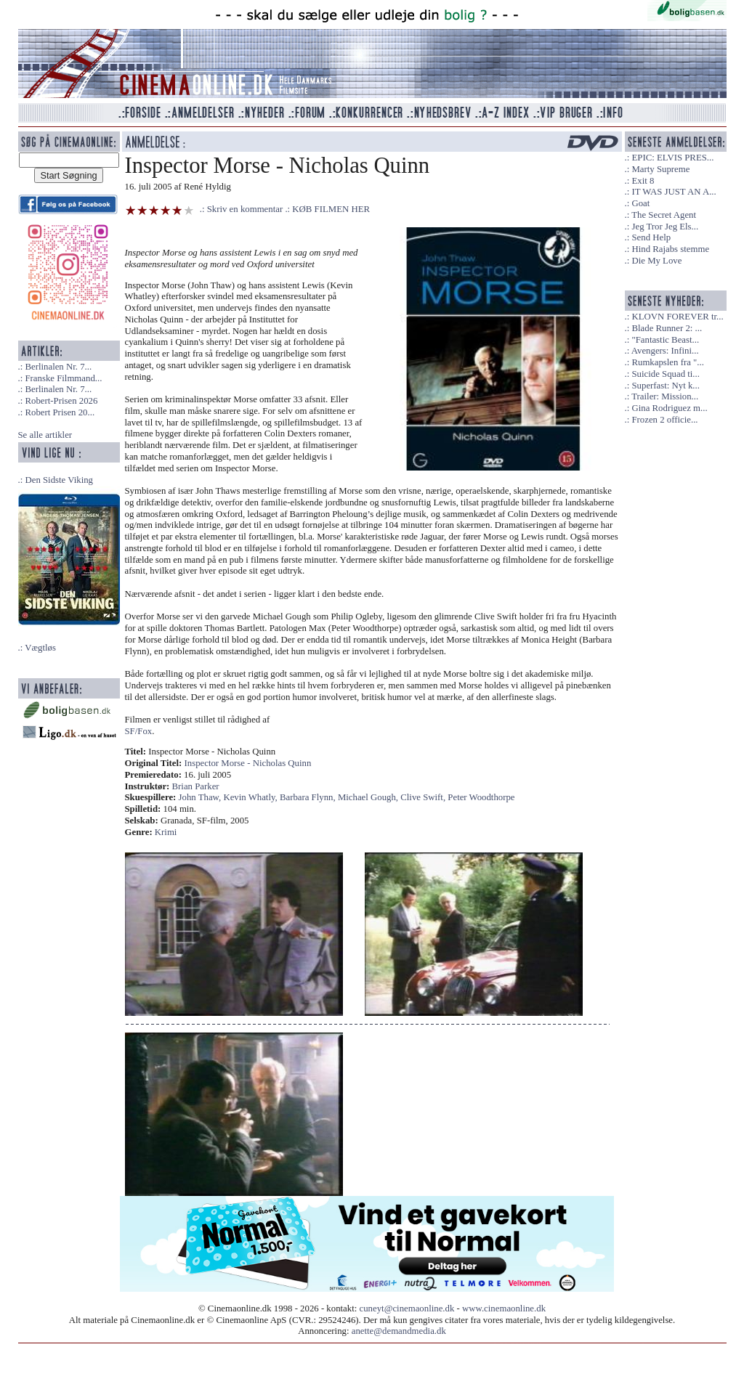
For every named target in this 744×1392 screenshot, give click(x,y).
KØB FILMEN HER (331, 209)
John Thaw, (201, 797)
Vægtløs (40, 648)
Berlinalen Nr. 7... (58, 367)
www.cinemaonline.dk (504, 1308)
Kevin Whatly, (251, 797)
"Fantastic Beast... (665, 340)
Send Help (651, 237)
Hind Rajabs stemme (670, 249)
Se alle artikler (45, 435)
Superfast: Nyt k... (665, 385)
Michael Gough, (369, 797)
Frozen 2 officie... (664, 420)
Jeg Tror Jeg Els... (664, 226)
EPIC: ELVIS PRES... (672, 157)
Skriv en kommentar (245, 209)
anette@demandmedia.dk (399, 1331)
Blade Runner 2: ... (666, 328)
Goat (640, 203)
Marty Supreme (660, 169)
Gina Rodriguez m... (669, 408)
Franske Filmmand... (63, 378)
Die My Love (656, 261)
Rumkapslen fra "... (667, 362)
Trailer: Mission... (664, 396)
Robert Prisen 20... (59, 412)
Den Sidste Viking (59, 480)
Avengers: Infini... (665, 351)
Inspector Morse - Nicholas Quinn (248, 763)
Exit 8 (642, 181)
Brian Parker (195, 786)
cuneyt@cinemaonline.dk (407, 1308)
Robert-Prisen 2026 (61, 401)
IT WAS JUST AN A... (673, 192)
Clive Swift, (424, 797)
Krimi (166, 832)
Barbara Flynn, (309, 797)
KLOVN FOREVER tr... (677, 317)
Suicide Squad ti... (665, 374)
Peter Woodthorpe (481, 797)
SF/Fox (139, 731)
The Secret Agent (663, 215)
